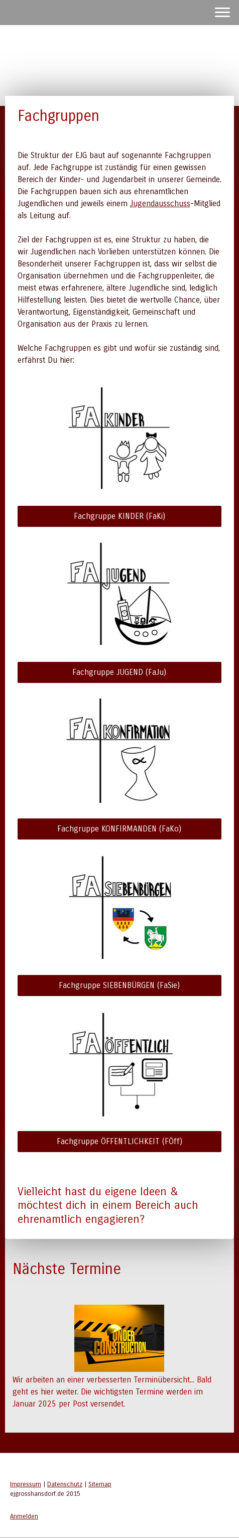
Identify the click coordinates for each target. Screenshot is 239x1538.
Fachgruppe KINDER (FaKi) (119, 516)
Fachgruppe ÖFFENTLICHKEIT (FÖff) (119, 1141)
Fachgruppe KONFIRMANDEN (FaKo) (119, 828)
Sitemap (99, 1484)
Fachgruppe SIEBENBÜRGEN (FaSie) (119, 985)
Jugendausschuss (160, 203)
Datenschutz (64, 1484)
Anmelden (24, 1516)
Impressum (25, 1484)
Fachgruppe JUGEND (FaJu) (119, 672)
